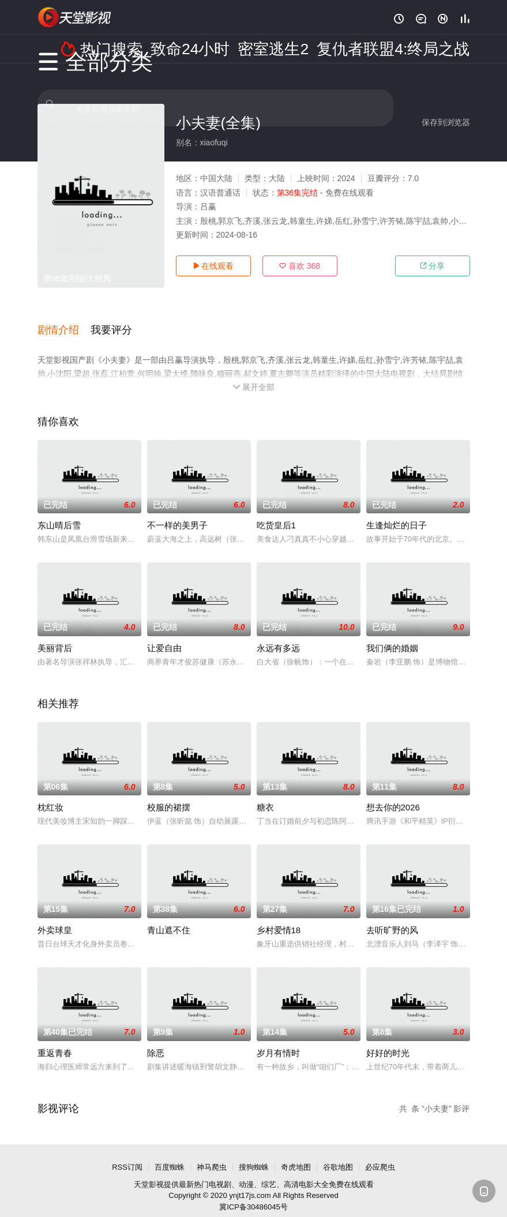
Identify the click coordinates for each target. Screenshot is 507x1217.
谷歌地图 (338, 1154)
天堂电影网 (74, 17)
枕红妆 (50, 794)
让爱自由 (164, 635)
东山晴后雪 (59, 512)
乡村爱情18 (279, 917)
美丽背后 (54, 635)
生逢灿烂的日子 (396, 512)
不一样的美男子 (177, 512)
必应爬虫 (380, 1154)
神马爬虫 (212, 1154)
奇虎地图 (296, 1154)
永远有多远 (278, 635)
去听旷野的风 (392, 917)
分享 (432, 266)
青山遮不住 (168, 917)
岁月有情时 (278, 1040)
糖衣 (265, 794)
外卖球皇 (54, 917)
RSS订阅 (127, 1154)
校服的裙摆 (168, 794)
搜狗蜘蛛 (254, 1154)
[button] (64, 322)
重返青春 (54, 1040)
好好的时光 (388, 1040)
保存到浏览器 (446, 122)
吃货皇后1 (276, 512)
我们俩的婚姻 (392, 635)
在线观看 (213, 266)
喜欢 (299, 266)
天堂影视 (149, 1171)
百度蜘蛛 (170, 1154)
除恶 (155, 1040)
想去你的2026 (393, 794)
